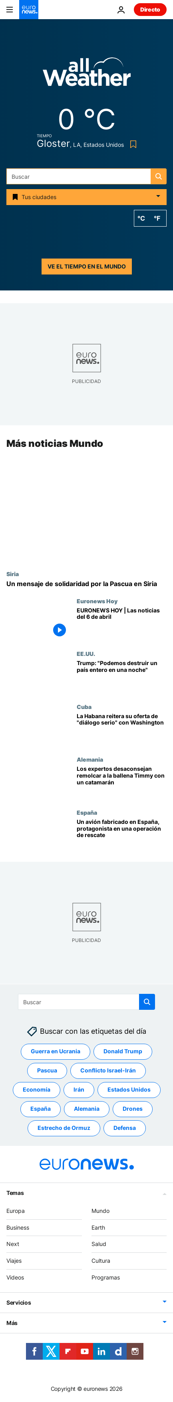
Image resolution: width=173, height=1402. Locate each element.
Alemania (90, 759)
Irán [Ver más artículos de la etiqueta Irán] (79, 1089)
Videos (15, 1277)
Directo (150, 9)
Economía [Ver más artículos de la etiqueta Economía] (36, 1089)
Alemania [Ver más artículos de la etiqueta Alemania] (86, 1108)
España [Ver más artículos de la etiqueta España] (40, 1108)
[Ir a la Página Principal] (28, 9)
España (87, 812)
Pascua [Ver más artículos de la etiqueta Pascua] (47, 1070)
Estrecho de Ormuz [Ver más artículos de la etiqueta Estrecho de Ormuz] (64, 1127)
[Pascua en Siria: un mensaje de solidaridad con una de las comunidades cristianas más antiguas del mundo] (86, 584)
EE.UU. (86, 653)
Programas (105, 1277)
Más (12, 1322)
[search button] (159, 176)
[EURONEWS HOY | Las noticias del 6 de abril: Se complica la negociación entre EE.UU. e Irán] (122, 624)
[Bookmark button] (131, 144)
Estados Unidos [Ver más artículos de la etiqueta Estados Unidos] (129, 1089)
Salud (98, 1243)
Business (17, 1227)
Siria (12, 574)
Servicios (18, 1302)
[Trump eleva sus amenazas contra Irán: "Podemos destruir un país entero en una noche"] (122, 677)
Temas (15, 1192)
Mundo (100, 1210)
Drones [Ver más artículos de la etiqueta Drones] (133, 1108)
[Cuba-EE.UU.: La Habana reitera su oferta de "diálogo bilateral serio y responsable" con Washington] (122, 730)
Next (12, 1243)
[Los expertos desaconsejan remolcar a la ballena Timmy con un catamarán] (122, 783)
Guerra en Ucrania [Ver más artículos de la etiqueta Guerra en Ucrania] (55, 1051)
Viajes (14, 1260)
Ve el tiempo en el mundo (87, 266)
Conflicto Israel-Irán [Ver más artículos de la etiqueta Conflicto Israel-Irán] (108, 1070)
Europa (15, 1210)
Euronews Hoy (97, 601)
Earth (98, 1227)
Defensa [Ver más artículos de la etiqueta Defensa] (124, 1127)
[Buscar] (86, 176)
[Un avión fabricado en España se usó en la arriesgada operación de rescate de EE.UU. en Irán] (122, 836)
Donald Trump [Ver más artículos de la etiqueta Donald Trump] (122, 1051)
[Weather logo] (87, 74)
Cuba (84, 706)
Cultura (100, 1260)
